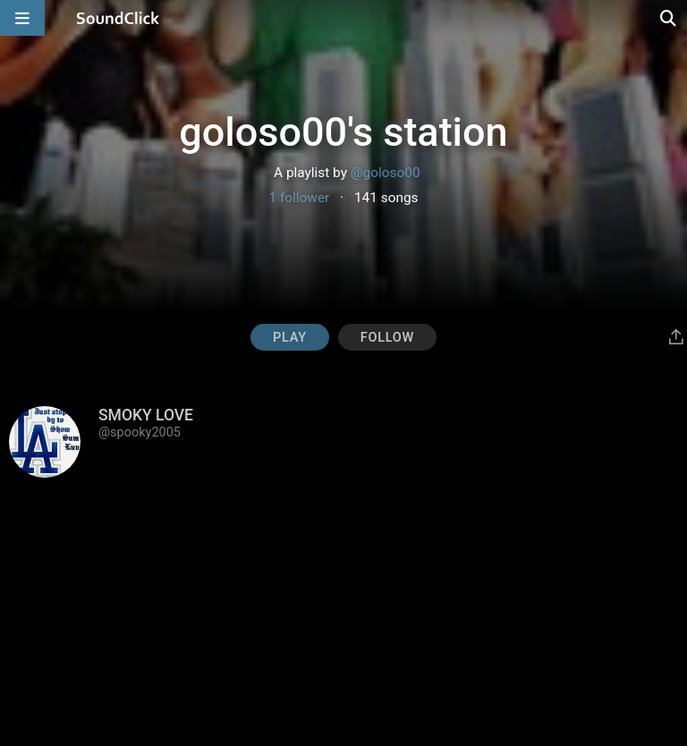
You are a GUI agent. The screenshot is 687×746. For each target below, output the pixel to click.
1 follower (298, 198)
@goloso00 (385, 173)
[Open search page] (669, 18)
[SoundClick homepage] (118, 18)
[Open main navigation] (22, 18)
